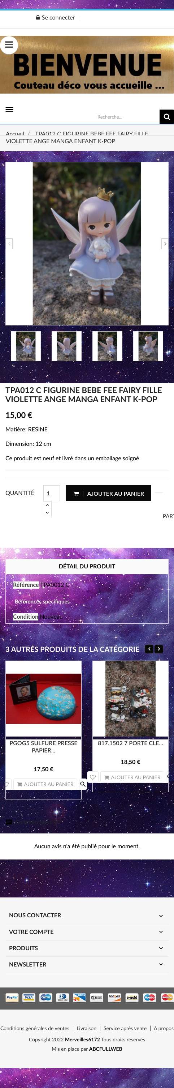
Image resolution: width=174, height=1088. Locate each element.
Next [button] (165, 243)
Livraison (86, 1028)
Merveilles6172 (82, 1039)
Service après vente (125, 1028)
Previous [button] (9, 243)
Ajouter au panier (108, 493)
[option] (87, 243)
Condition (25, 616)
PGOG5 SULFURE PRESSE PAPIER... (43, 747)
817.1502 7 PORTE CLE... (130, 743)
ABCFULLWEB (105, 1049)
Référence (26, 584)
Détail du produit (87, 566)
